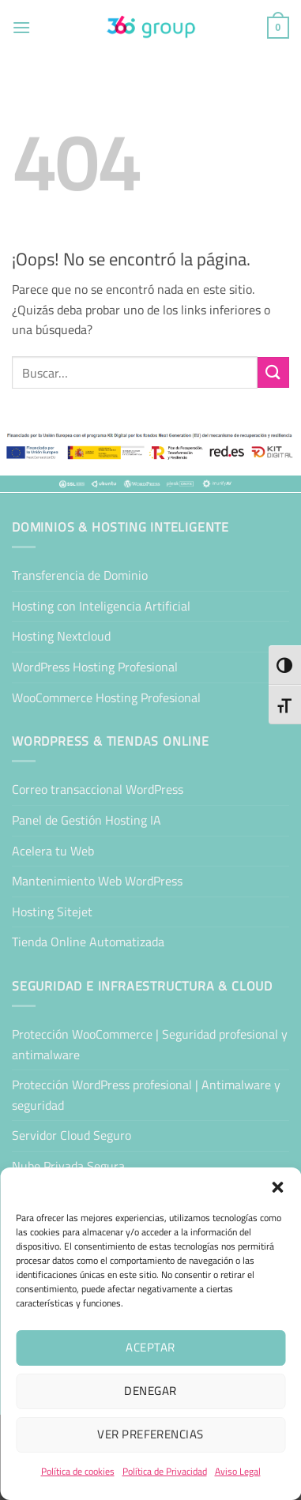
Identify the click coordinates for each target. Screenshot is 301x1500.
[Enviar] (273, 372)
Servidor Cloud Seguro (71, 1135)
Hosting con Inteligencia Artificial (101, 606)
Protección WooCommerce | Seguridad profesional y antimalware (150, 1044)
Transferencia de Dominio (80, 575)
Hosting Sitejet (52, 911)
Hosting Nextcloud (61, 636)
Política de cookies (78, 1471)
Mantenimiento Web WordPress (97, 881)
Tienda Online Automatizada (88, 941)
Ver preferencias (150, 1434)
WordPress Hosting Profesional (95, 667)
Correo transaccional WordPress (97, 789)
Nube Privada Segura (68, 1166)
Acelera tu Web (53, 851)
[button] (277, 1187)
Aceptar (150, 1347)
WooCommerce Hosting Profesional (106, 697)
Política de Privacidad (164, 1471)
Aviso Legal (238, 1471)
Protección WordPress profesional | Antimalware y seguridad (146, 1095)
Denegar (150, 1390)
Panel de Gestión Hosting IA (86, 820)
